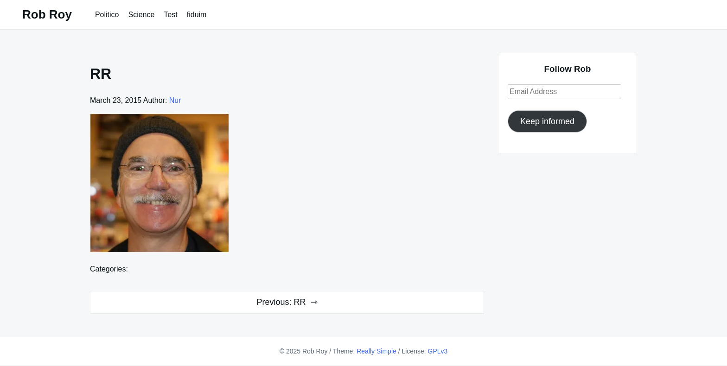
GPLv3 (438, 351)
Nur (175, 100)
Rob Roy (47, 14)
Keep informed (547, 121)
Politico (107, 15)
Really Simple (376, 351)
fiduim (197, 15)
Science (141, 15)
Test (170, 15)
